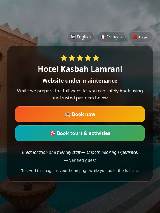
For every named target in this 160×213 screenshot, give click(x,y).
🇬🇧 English (81, 37)
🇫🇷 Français (111, 37)
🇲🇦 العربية (141, 37)
